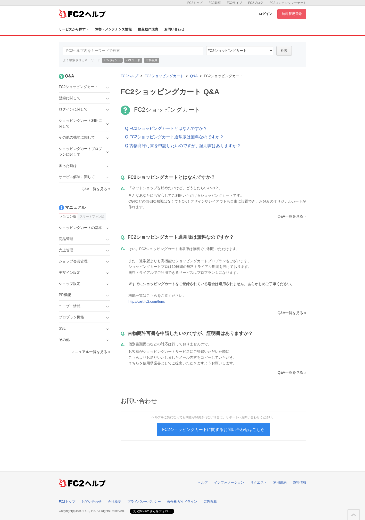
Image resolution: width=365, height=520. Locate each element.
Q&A (194, 76)
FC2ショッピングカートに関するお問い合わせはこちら (213, 429)
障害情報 (299, 482)
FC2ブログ (255, 3)
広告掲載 (210, 501)
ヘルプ (203, 482)
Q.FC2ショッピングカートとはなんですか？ (166, 128)
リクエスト (258, 482)
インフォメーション (229, 482)
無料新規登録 (292, 14)
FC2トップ (195, 3)
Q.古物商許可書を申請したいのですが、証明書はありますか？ (183, 145)
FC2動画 (215, 3)
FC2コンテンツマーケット (287, 3)
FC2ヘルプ (129, 76)
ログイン (265, 14)
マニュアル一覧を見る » (90, 352)
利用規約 (280, 482)
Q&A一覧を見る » (292, 216)
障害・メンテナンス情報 (113, 29)
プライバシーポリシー (144, 501)
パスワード (133, 60)
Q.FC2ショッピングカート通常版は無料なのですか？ (174, 137)
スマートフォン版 (92, 216)
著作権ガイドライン (182, 501)
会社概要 (114, 501)
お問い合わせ (174, 29)
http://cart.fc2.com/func (146, 301)
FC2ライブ (234, 3)
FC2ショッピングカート (164, 76)
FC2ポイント (112, 60)
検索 (284, 51)
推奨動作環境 (148, 29)
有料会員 (151, 60)
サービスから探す (74, 29)
